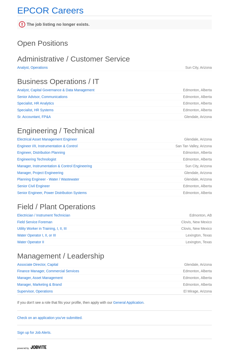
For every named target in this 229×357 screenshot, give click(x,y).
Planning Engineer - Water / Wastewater (48, 179)
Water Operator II (30, 242)
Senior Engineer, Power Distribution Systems (52, 193)
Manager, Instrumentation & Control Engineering (54, 166)
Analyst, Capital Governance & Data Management (56, 90)
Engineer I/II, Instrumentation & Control (47, 146)
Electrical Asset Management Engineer (47, 139)
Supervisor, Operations (35, 291)
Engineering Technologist (36, 159)
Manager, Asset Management (40, 278)
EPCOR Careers (50, 10)
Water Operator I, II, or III (36, 235)
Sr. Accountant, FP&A (34, 117)
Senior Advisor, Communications (42, 97)
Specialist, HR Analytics (35, 103)
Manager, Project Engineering (40, 173)
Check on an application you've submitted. (50, 318)
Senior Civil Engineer (33, 186)
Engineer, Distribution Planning (41, 152)
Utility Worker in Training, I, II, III (42, 228)
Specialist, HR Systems (35, 110)
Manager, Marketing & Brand (39, 284)
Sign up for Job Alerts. (34, 332)
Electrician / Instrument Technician (43, 215)
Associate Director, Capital (37, 264)
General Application (128, 302)
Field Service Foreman (34, 222)
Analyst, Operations (32, 68)
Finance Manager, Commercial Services (48, 271)
